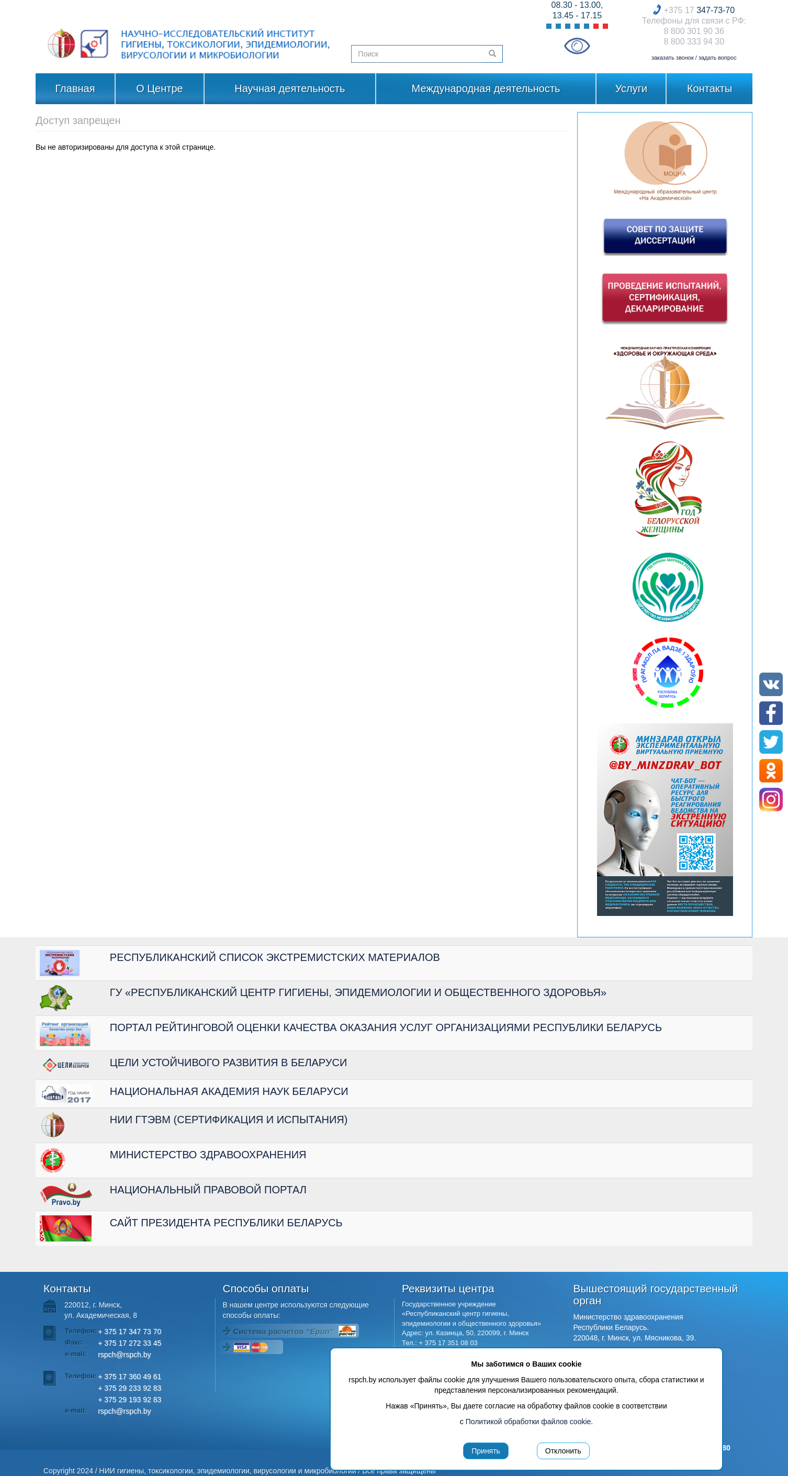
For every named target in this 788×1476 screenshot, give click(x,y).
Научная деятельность (289, 88)
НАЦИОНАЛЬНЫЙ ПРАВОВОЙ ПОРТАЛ (208, 1189)
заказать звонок (672, 57)
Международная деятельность (486, 88)
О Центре (159, 88)
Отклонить (563, 1451)
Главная (75, 88)
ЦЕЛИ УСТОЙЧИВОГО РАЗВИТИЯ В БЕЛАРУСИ (228, 1062)
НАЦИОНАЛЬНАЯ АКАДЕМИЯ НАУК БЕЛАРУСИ (229, 1091)
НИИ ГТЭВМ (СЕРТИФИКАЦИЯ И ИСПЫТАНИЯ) (229, 1119)
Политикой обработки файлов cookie (528, 1421)
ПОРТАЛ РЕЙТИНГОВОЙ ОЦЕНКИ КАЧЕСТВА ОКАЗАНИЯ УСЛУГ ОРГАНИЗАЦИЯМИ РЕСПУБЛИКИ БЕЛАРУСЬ (386, 1027)
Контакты (709, 88)
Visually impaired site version (577, 46)
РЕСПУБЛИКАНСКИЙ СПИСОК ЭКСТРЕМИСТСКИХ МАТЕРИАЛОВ (275, 957)
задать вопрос (718, 57)
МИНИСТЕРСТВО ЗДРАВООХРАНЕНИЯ (208, 1154)
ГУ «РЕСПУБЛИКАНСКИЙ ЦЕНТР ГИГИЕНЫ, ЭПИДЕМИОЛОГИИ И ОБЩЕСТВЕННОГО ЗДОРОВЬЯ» (358, 992)
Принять (485, 1451)
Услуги (631, 88)
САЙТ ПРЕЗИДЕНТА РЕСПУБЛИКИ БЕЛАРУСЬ (226, 1222)
